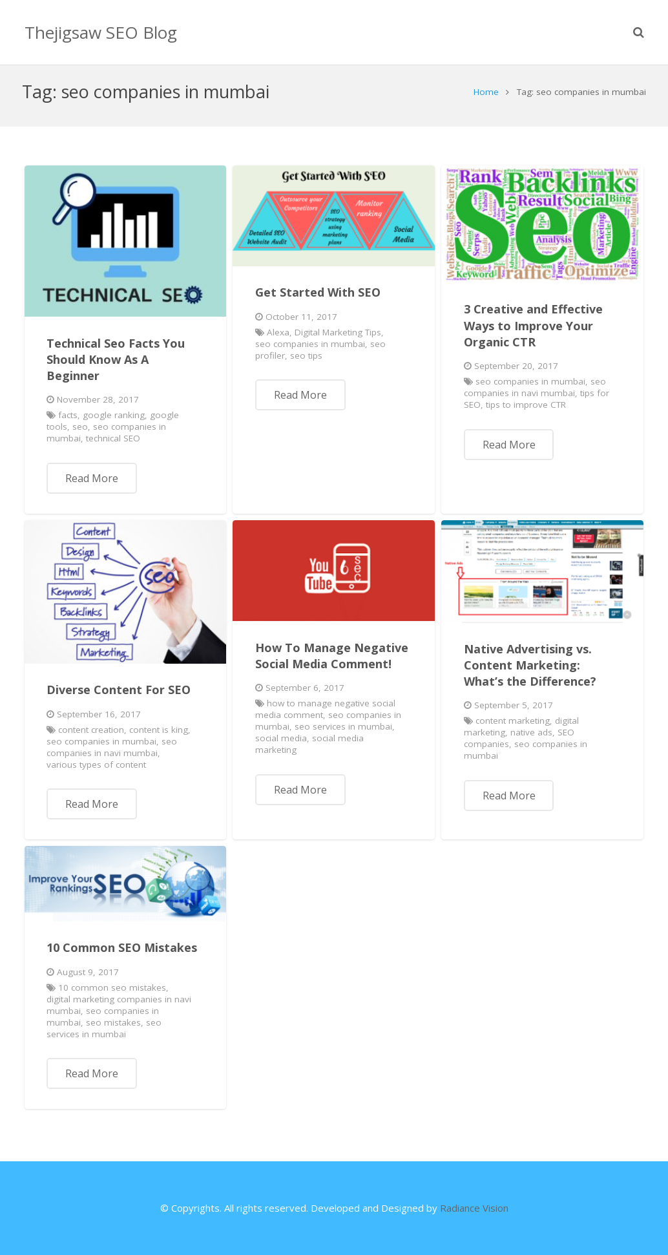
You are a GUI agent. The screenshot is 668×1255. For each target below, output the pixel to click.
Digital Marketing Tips (338, 339)
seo (80, 433)
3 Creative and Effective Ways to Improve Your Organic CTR (533, 333)
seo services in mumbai (343, 733)
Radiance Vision (474, 1207)
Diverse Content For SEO (119, 696)
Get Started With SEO (318, 299)
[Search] (638, 32)
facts (68, 422)
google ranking (114, 422)
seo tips (306, 362)
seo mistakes (113, 1029)
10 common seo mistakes (112, 994)
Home (484, 99)
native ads (531, 739)
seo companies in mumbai (310, 351)
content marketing (512, 727)
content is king (158, 737)
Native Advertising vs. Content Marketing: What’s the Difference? (530, 672)
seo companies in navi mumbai (535, 394)
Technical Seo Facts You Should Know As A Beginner (116, 366)
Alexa (278, 339)
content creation (91, 737)
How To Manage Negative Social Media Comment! (331, 663)
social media (281, 745)
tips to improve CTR (526, 411)
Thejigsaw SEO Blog (101, 32)
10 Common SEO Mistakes (122, 954)
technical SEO (113, 445)
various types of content (96, 771)
